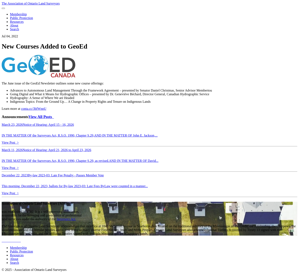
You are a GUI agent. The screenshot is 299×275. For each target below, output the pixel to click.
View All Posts (41, 117)
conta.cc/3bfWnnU (33, 108)
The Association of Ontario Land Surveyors (31, 3)
